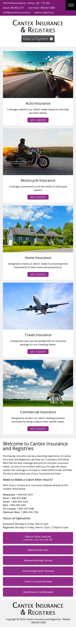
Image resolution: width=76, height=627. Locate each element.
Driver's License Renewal (38, 581)
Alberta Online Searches (38, 538)
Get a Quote (38, 120)
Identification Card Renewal (38, 592)
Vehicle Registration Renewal (38, 571)
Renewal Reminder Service (38, 560)
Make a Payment (38, 38)
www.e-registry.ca (44, 12)
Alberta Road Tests (38, 550)
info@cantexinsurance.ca (16, 12)
